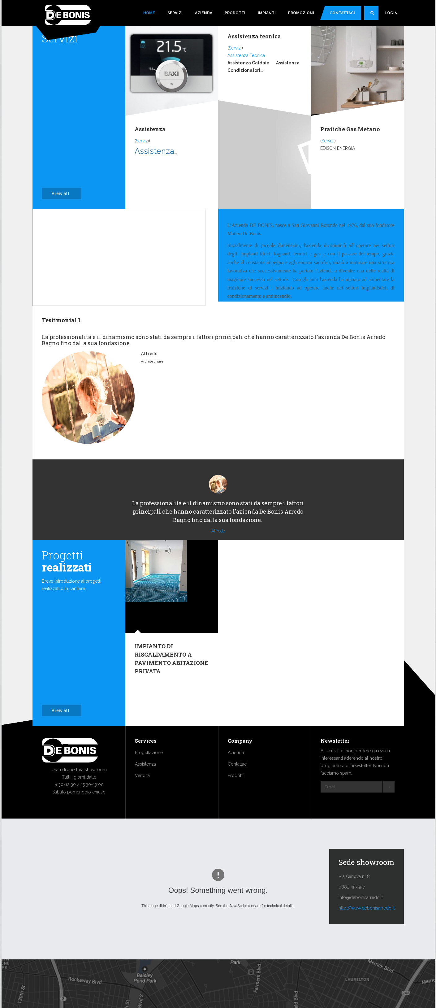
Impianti (267, 13)
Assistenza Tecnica (246, 55)
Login (391, 13)
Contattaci (342, 13)
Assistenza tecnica (254, 36)
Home (149, 13)
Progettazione (149, 771)
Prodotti (235, 13)
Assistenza (150, 129)
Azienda (203, 13)
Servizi (175, 13)
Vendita (142, 794)
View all (63, 193)
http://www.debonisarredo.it (367, 926)
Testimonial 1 (61, 320)
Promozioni (301, 13)
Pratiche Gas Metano (350, 129)
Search (374, 15)
